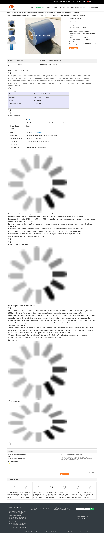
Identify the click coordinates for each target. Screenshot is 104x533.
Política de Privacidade (21, 531)
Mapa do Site (84, 516)
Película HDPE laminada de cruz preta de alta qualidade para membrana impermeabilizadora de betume (89, 496)
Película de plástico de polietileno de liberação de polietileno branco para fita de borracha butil (38, 496)
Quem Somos (52, 7)
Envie (92, 509)
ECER (86, 531)
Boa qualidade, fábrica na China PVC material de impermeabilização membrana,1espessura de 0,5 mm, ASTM (63, 509)
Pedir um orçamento (79, 1)
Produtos (40, 7)
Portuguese (93, 1)
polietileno (31, 120)
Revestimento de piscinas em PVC (15, 507)
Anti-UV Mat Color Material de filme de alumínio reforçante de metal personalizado (77, 495)
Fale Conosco (92, 7)
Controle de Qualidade (76, 7)
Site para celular (80, 518)
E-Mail (78, 516)
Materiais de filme (21, 12)
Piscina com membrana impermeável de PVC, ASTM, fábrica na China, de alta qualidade (41, 508)
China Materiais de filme (34, 531)
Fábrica (62, 7)
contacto (74, 48)
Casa (32, 7)
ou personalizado (36, 132)
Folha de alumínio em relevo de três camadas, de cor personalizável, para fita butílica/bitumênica (13, 496)
